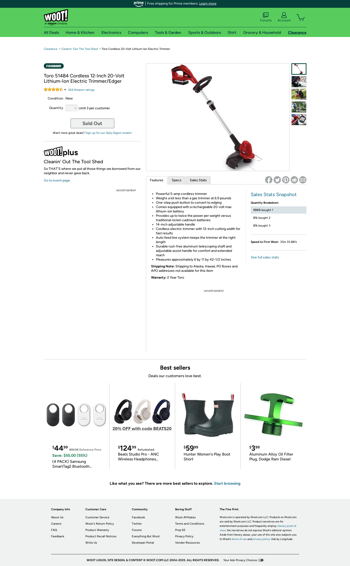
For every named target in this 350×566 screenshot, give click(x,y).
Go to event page (57, 180)
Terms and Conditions (189, 523)
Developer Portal (143, 542)
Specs (176, 180)
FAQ (54, 530)
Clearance (50, 49)
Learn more (207, 3)
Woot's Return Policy (99, 523)
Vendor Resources (187, 542)
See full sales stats (265, 257)
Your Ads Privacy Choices (240, 560)
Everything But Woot (146, 536)
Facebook (138, 517)
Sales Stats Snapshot (274, 194)
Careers (56, 523)
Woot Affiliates (185, 517)
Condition (55, 98)
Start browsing (227, 483)
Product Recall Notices (101, 536)
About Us (57, 517)
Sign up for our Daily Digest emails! (108, 133)
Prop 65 (180, 530)
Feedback (57, 536)
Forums (266, 17)
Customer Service (97, 517)
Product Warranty (97, 530)
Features (156, 180)
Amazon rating (81, 89)
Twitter (137, 523)
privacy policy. (261, 539)
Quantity (56, 108)
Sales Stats (198, 180)
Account (284, 17)
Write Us (91, 542)
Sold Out (92, 123)
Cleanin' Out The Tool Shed (79, 49)
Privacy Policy (184, 536)
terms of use (239, 539)
